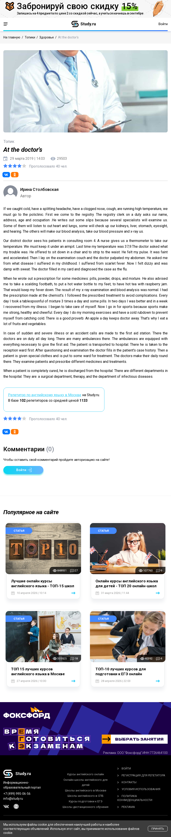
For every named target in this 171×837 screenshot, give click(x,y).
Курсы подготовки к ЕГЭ (85, 801)
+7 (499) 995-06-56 (17, 793)
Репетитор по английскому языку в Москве (44, 395)
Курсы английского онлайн (85, 774)
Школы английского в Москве (85, 790)
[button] (23, 470)
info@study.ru (13, 798)
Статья (19, 530)
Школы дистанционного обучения (85, 807)
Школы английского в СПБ (85, 795)
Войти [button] (163, 24)
